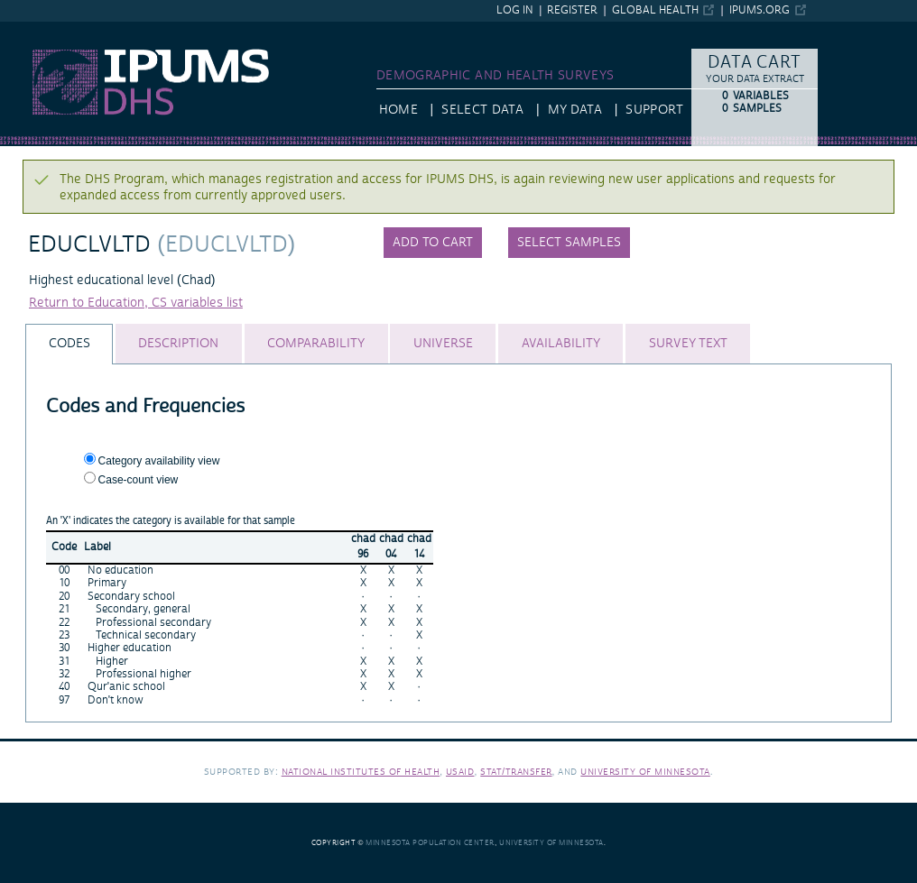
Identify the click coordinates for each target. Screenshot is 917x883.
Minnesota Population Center (430, 843)
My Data (575, 110)
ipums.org (759, 10)
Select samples (569, 243)
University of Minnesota (645, 771)
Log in (514, 10)
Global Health (655, 10)
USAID (460, 771)
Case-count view (138, 480)
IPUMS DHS (34, 30)
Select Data (482, 110)
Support (653, 110)
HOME (398, 110)
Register (572, 10)
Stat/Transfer (515, 771)
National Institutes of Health (361, 771)
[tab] (69, 344)
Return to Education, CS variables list (136, 303)
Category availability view (159, 461)
